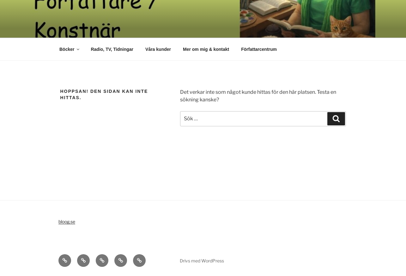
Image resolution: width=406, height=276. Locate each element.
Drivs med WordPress (202, 260)
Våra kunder (158, 49)
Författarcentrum (259, 49)
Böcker (69, 49)
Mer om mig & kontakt (206, 49)
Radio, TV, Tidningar (112, 49)
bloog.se (66, 221)
